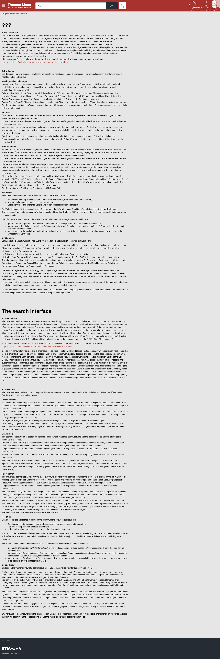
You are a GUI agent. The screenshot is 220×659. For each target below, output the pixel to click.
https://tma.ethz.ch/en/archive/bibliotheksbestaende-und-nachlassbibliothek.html (37, 346)
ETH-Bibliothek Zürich (10, 653)
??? (19, 5)
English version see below (14, 14)
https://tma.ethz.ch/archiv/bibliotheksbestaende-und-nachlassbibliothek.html (35, 62)
